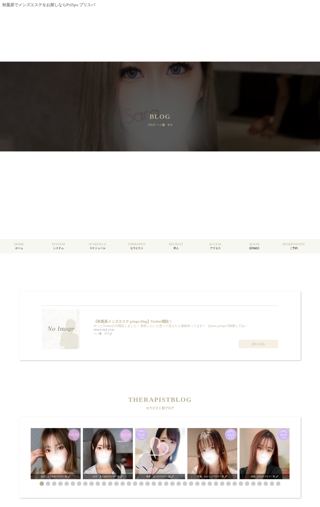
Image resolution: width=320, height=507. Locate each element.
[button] (42, 483)
